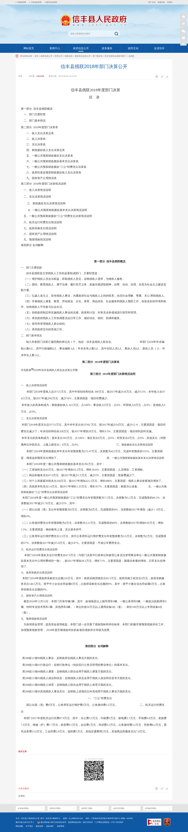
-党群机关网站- (55, 808)
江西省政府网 (36, 2)
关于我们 (29, 826)
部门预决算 (97, 56)
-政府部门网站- (87, 808)
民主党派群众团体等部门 (115, 56)
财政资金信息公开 (82, 56)
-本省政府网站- (23, 808)
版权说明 (39, 826)
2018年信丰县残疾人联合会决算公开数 (55, 370)
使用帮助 (60, 826)
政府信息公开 (46, 56)
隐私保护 (50, 826)
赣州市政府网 (51, 2)
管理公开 (58, 56)
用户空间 (152, 2)
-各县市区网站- (119, 808)
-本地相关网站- (151, 808)
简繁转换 (161, 2)
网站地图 (19, 826)
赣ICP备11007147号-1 (25, 822)
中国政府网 (21, 2)
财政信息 (69, 56)
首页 (36, 56)
